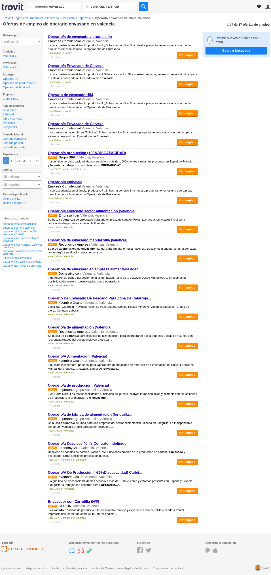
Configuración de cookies (168, 568)
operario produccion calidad (19, 224)
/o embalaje (65, 182)
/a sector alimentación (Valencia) (92, 211)
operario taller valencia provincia (22, 265)
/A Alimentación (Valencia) (77, 356)
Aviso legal (124, 568)
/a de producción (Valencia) (78, 385)
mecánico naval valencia (17, 258)
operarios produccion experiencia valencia (22, 252)
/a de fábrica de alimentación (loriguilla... (90, 414)
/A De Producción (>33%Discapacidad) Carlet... (95, 472)
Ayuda (55, 568)
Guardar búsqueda (236, 50)
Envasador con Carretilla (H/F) (73, 501)
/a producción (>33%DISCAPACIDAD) (87, 153)
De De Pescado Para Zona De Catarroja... (99, 298)
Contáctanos (141, 568)
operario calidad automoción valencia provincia (20, 233)
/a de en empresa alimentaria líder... (94, 269)
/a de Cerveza (76, 66)
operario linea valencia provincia (22, 261)
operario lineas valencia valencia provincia (22, 246)
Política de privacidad (75, 568)
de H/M (70, 95)
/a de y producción (80, 37)
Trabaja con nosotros (35, 568)
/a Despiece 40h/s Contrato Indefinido (87, 443)
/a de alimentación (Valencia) (80, 327)
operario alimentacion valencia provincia (21, 239)
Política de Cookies (103, 568)
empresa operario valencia (18, 227)
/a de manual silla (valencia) (87, 240)
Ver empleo (187, 55)
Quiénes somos (10, 568)
